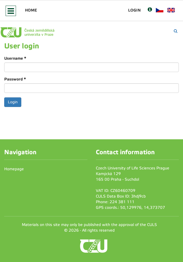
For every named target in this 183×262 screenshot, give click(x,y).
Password (15, 79)
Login (134, 10)
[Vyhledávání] (175, 31)
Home (31, 10)
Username (15, 58)
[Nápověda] (150, 10)
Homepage (14, 169)
